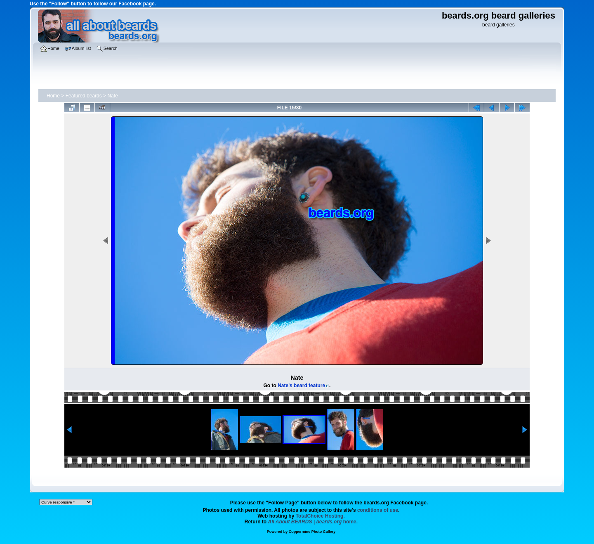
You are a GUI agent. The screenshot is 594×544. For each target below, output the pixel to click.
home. (313, 522)
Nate (112, 96)
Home (53, 96)
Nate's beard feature (301, 385)
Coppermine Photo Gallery (312, 532)
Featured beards (84, 96)
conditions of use (377, 510)
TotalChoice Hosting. (320, 516)
